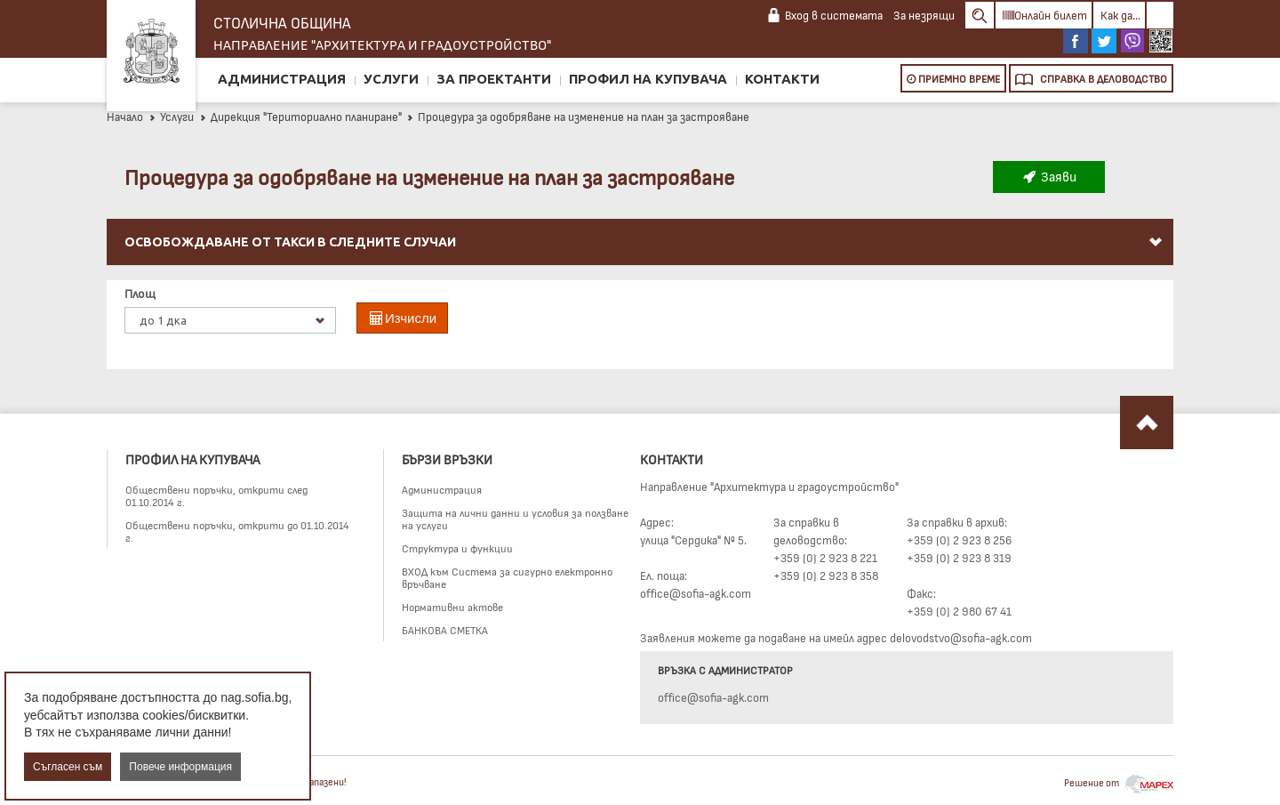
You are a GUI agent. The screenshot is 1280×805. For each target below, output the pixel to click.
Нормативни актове (452, 606)
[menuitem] (640, 242)
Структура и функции (457, 548)
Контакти (782, 78)
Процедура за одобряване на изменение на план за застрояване (577, 116)
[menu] (640, 263)
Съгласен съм (67, 767)
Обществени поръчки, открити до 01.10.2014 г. (237, 531)
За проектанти (493, 78)
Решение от (1118, 782)
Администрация (282, 78)
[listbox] (230, 320)
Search (979, 15)
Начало (125, 116)
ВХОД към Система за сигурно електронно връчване (507, 577)
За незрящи (924, 15)
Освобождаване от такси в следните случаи (644, 242)
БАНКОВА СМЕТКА (445, 630)
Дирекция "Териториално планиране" (300, 116)
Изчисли (402, 318)
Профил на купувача (648, 78)
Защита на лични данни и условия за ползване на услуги (515, 518)
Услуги (391, 78)
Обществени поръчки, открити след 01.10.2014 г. (216, 495)
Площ (140, 293)
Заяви (1048, 176)
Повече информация (180, 767)
